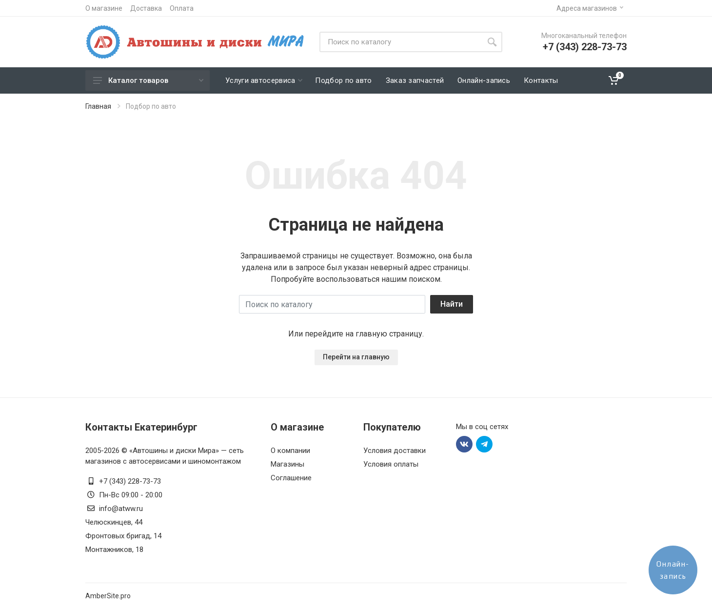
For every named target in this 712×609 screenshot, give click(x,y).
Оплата (182, 8)
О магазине (103, 8)
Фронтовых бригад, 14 (123, 535)
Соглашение (291, 477)
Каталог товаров (148, 80)
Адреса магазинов (589, 8)
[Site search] (400, 42)
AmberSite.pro (108, 596)
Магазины (287, 464)
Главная (98, 106)
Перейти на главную (356, 357)
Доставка (146, 8)
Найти (451, 304)
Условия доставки (394, 450)
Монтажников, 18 (114, 549)
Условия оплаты (390, 464)
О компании (290, 450)
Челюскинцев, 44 (113, 522)
